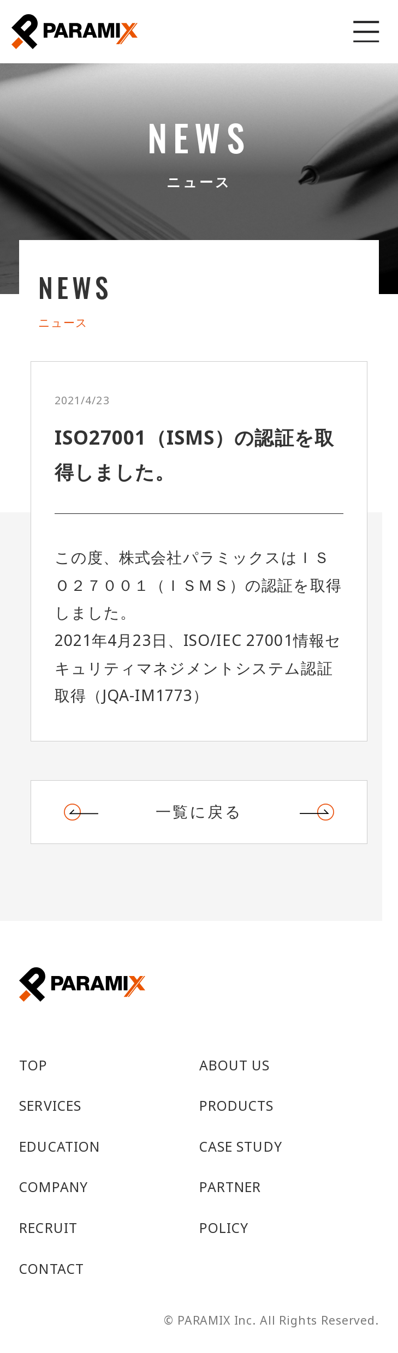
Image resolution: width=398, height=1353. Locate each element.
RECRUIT (48, 1228)
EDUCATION (59, 1147)
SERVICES (50, 1106)
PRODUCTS (236, 1106)
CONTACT (51, 1269)
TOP (33, 1066)
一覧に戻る (199, 812)
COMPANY (53, 1188)
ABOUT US (234, 1066)
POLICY (224, 1228)
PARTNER (230, 1188)
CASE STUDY (240, 1147)
